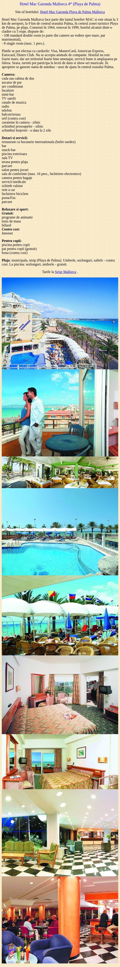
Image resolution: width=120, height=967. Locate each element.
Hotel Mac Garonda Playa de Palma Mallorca (72, 12)
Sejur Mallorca (65, 272)
